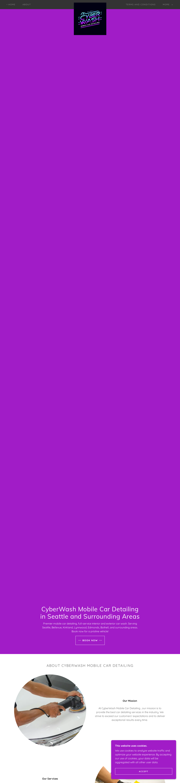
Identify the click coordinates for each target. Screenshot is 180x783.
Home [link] (11, 4)
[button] (167, 4)
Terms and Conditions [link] (141, 4)
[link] (90, 4)
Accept (143, 771)
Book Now (90, 640)
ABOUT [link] (27, 4)
